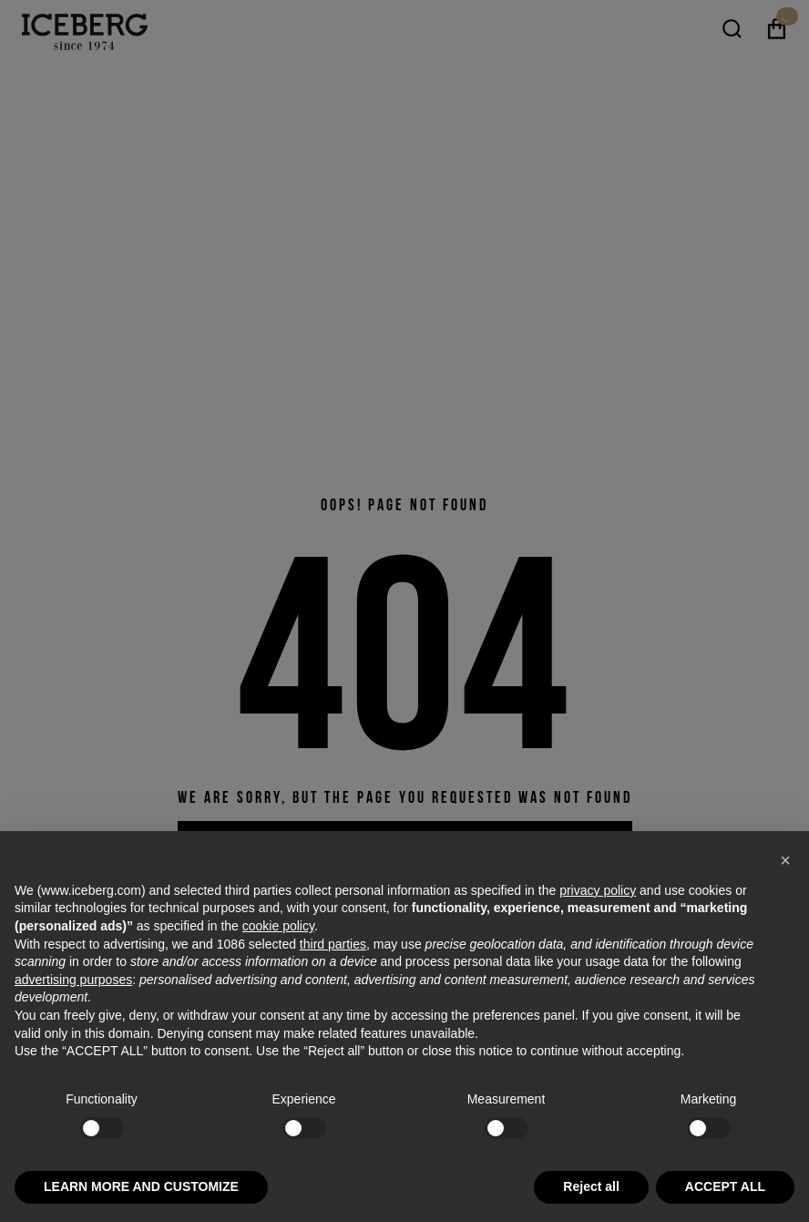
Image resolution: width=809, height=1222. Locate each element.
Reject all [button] (591, 1186)
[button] (785, 860)
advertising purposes (73, 979)
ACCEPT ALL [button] (725, 1186)
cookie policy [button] (278, 926)
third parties (333, 944)
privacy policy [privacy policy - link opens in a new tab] (597, 890)
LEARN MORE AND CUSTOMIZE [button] (141, 1186)
